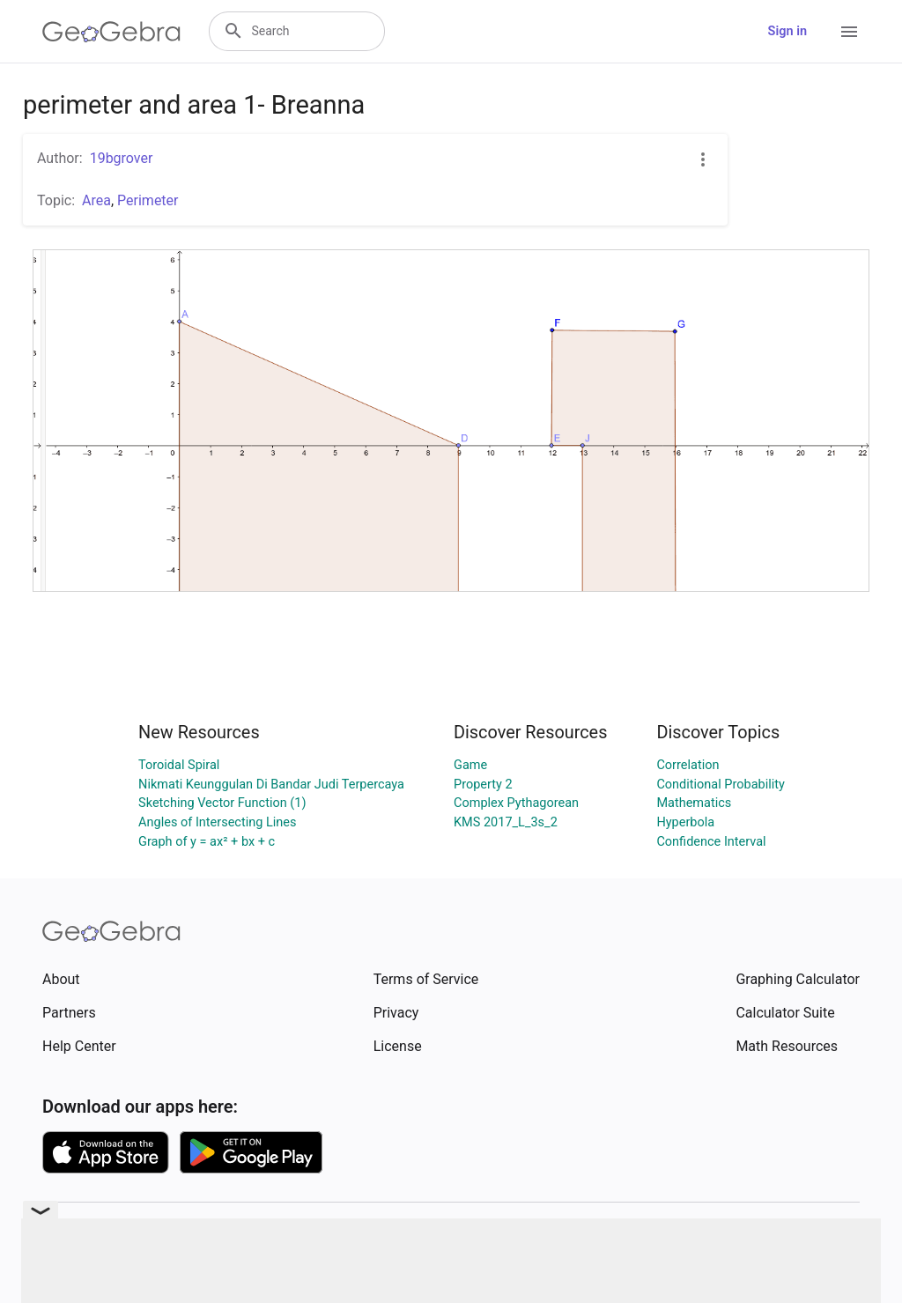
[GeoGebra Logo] (111, 31)
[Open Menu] (849, 31)
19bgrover (121, 158)
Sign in (787, 31)
